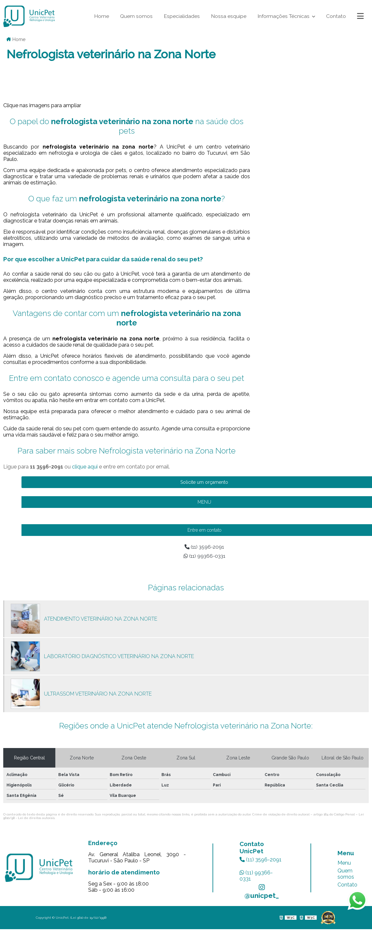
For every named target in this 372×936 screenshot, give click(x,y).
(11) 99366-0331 (256, 876)
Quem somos (135, 16)
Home (100, 16)
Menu (344, 863)
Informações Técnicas (283, 16)
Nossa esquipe (227, 16)
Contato (336, 16)
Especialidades (181, 16)
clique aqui (85, 467)
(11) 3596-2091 (261, 860)
